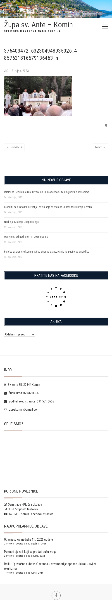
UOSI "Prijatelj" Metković (21, 509)
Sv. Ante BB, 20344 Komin (22, 384)
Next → (100, 147)
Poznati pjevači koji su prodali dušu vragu (30, 551)
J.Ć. (7, 71)
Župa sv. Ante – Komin (38, 24)
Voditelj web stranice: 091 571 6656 (29, 401)
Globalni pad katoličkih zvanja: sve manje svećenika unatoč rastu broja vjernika (48, 207)
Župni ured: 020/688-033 (22, 393)
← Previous (14, 147)
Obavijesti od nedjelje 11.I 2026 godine (26, 236)
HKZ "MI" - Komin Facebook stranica (30, 514)
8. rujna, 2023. (20, 71)
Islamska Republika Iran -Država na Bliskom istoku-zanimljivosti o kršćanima (46, 192)
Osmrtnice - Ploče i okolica (23, 504)
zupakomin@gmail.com (21, 409)
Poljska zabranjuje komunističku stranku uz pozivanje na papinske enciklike (46, 251)
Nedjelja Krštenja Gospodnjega (21, 221)
